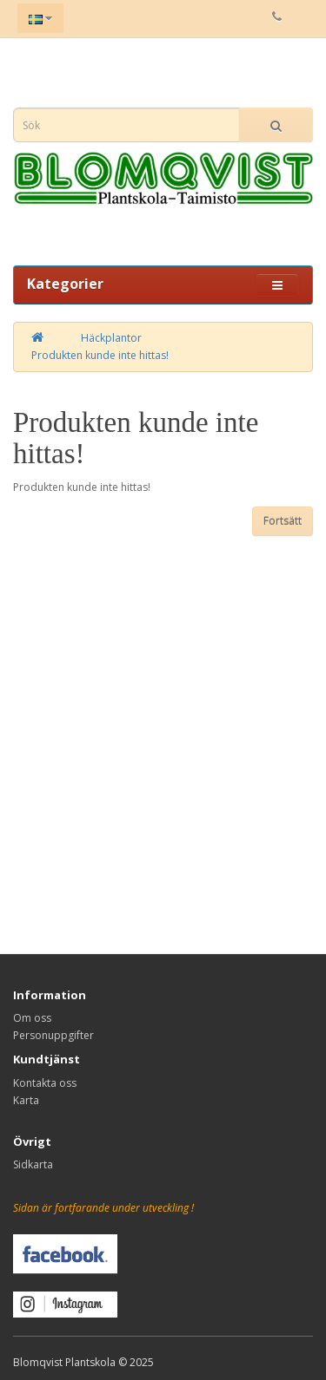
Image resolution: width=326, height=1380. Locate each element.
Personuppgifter (53, 1035)
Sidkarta (33, 1164)
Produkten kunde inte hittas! (100, 355)
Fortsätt (282, 520)
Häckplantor (111, 337)
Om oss (32, 1017)
